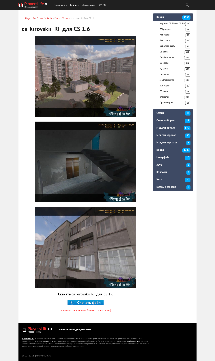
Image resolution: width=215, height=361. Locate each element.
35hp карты (175, 29)
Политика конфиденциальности (75, 329)
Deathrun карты (175, 58)
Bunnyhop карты (175, 46)
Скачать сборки (173, 121)
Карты (173, 17)
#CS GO (102, 5)
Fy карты (175, 69)
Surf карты (175, 86)
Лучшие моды (88, 5)
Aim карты (175, 35)
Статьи (173, 113)
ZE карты (175, 92)
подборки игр (132, 341)
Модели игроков (173, 136)
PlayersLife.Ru (28, 338)
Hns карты (175, 75)
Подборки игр (60, 5)
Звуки (173, 165)
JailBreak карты (175, 80)
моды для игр (47, 341)
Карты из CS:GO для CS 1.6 (175, 24)
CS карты (175, 52)
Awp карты (175, 41)
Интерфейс (173, 158)
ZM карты (175, 97)
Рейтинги (74, 5)
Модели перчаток (173, 143)
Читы (173, 180)
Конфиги (173, 172)
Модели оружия (173, 128)
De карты (175, 63)
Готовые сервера (173, 187)
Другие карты (175, 103)
